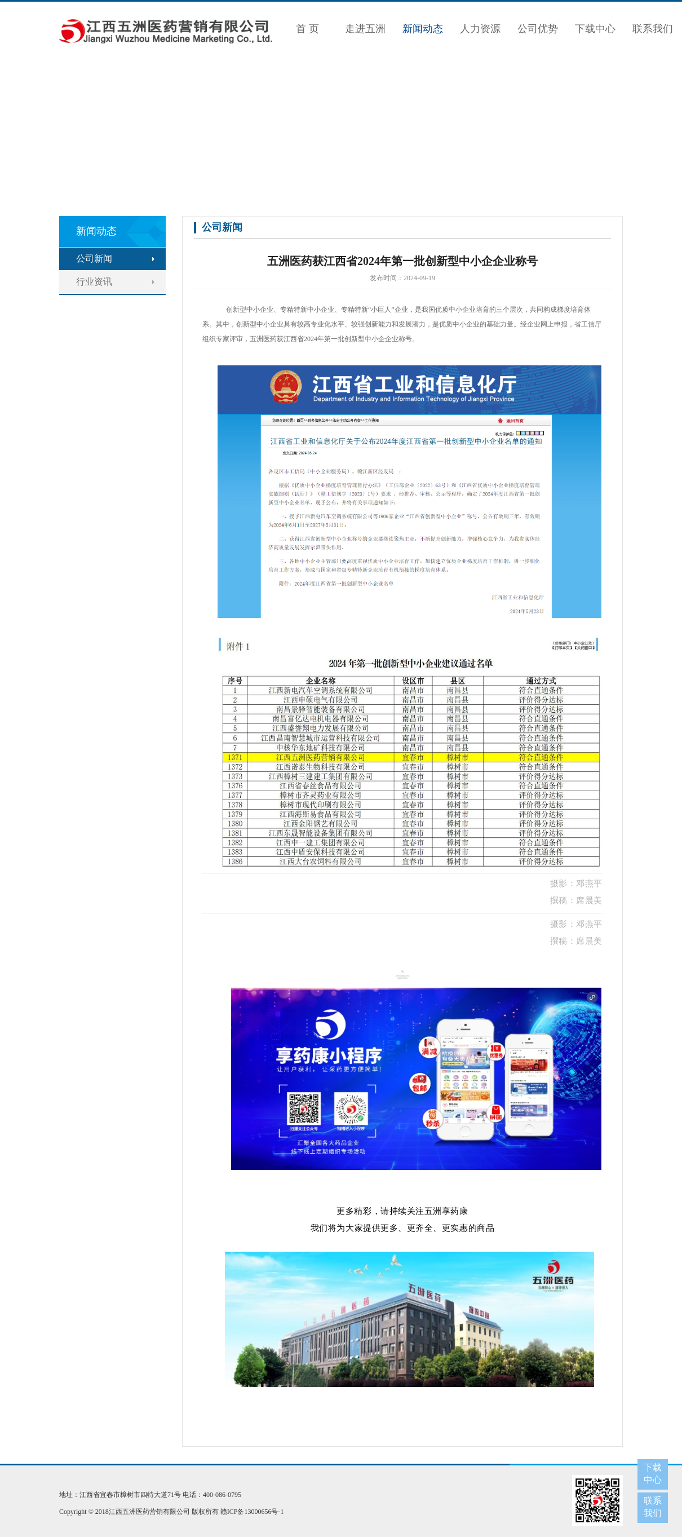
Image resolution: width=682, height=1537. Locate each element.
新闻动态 (422, 28)
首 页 (307, 28)
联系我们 (652, 28)
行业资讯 (94, 281)
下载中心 (595, 28)
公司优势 (537, 28)
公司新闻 (94, 258)
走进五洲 (365, 28)
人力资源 (480, 28)
